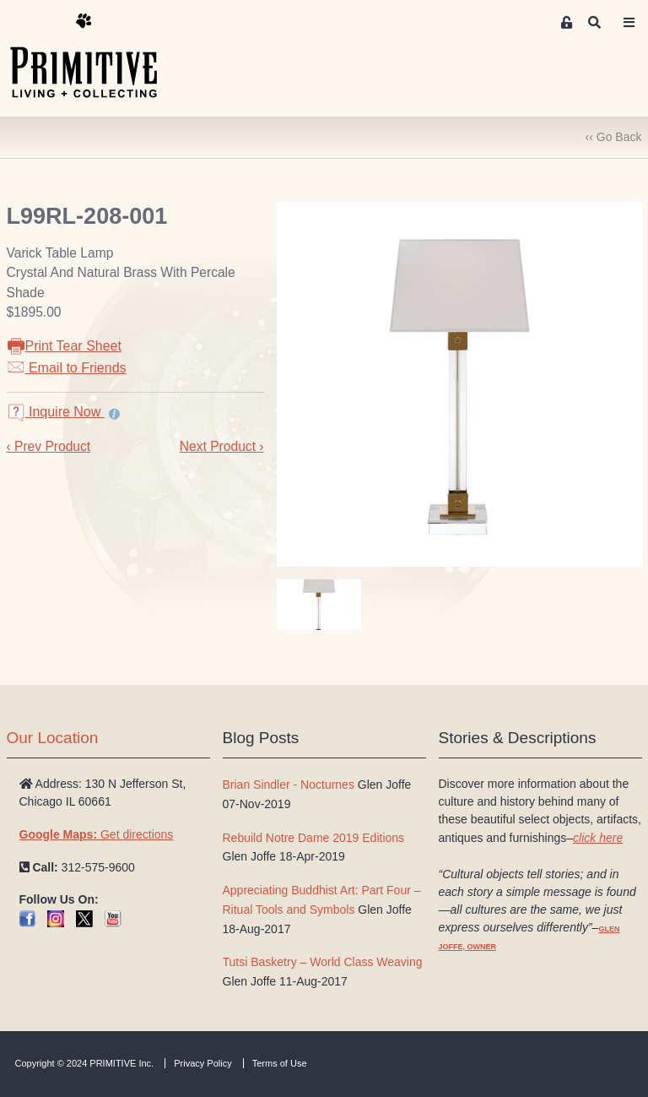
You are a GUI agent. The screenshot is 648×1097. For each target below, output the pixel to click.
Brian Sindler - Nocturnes (288, 784)
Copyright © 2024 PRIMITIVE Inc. (84, 1063)
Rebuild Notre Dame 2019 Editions (314, 837)
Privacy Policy (202, 1063)
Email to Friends (67, 368)
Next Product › (222, 446)
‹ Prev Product (49, 446)
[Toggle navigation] (629, 23)
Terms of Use (279, 1063)
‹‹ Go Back (614, 137)
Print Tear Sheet (64, 346)
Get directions (96, 834)
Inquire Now (56, 412)
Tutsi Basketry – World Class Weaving (323, 962)
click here (598, 837)
